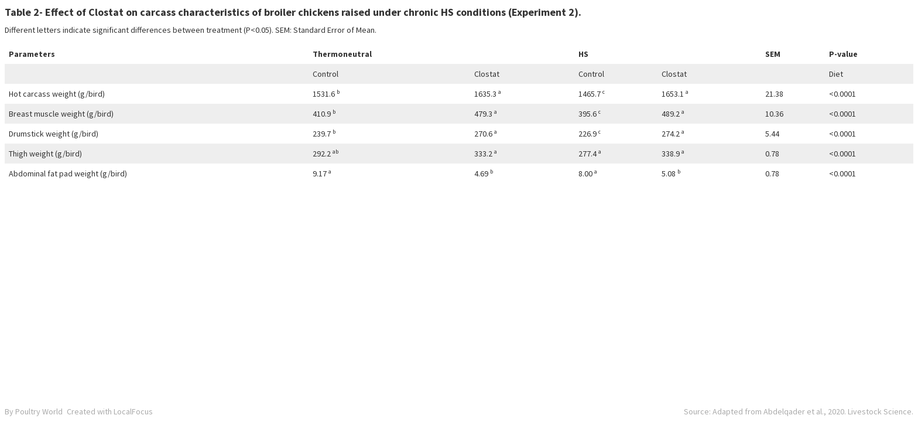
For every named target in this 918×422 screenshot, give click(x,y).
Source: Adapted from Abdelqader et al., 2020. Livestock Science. (798, 411)
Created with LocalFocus (110, 411)
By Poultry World (34, 411)
